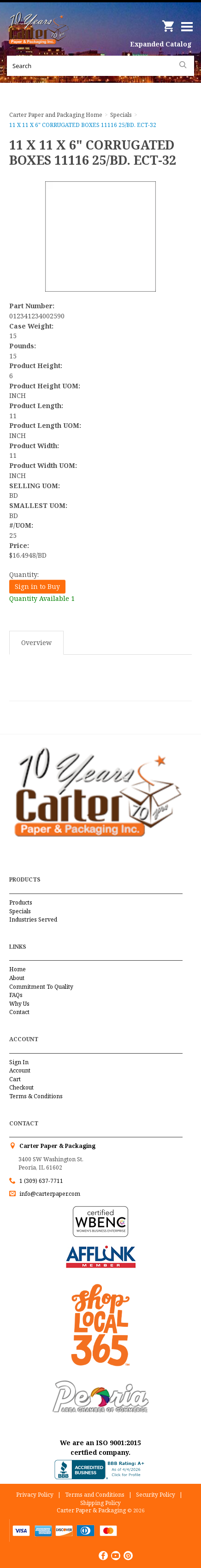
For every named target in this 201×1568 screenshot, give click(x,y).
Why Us (19, 1004)
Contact (19, 1012)
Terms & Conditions (36, 1096)
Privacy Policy (34, 1495)
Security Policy (155, 1495)
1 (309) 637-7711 (41, 1181)
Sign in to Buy (37, 586)
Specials (20, 911)
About (16, 978)
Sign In (19, 1062)
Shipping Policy (100, 1503)
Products (20, 902)
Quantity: (24, 574)
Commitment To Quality (41, 987)
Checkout (21, 1087)
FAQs (16, 995)
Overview (36, 642)
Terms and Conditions (94, 1495)
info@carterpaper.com (49, 1194)
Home (17, 969)
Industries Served (33, 919)
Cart (15, 1079)
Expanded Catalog (161, 44)
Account (19, 1070)
